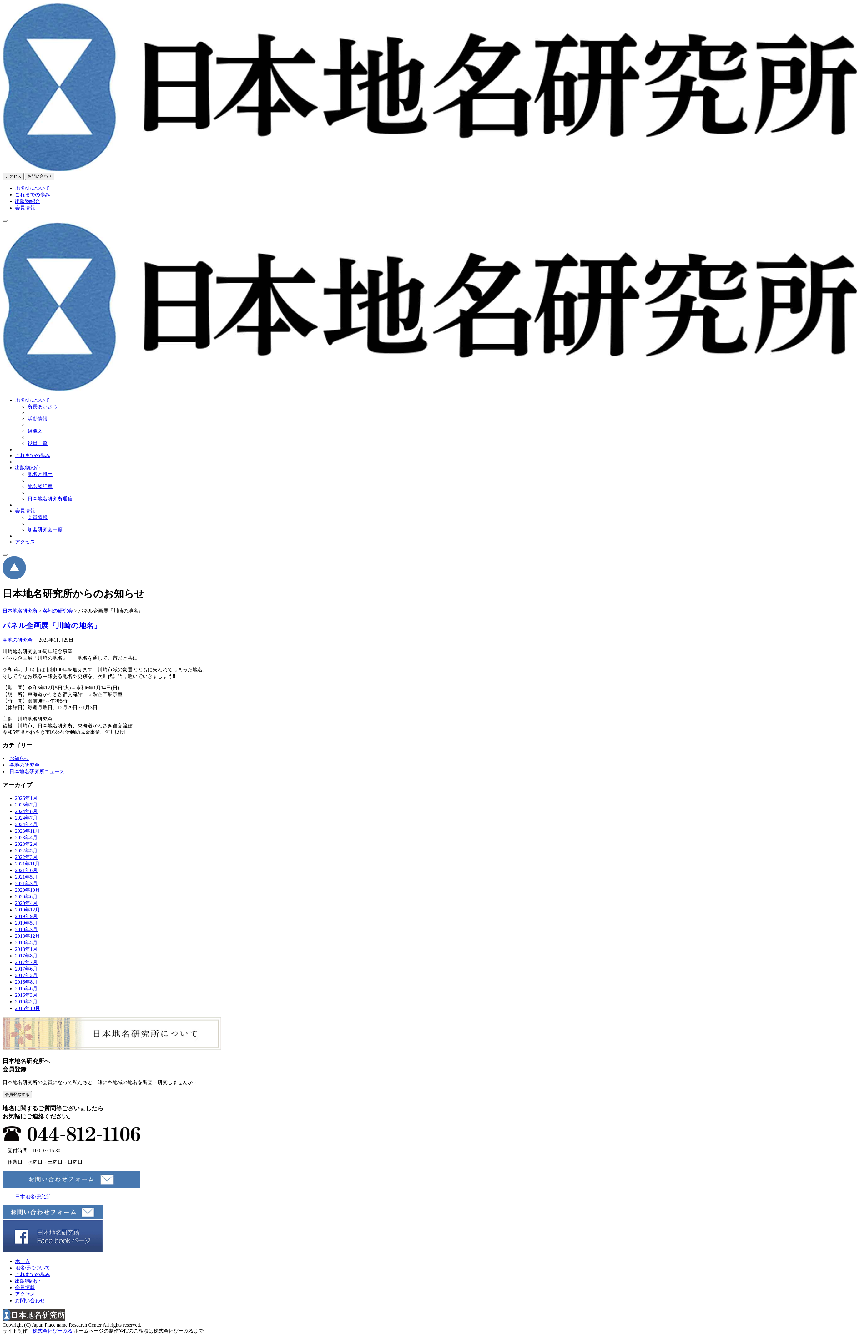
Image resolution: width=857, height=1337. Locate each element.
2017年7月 (26, 962)
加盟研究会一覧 (45, 529)
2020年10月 (27, 890)
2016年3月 (26, 995)
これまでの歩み (32, 194)
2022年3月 (26, 857)
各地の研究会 (18, 640)
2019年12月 (27, 909)
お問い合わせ (40, 176)
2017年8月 (26, 955)
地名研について (32, 188)
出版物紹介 (27, 201)
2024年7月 (26, 817)
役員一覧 (38, 443)
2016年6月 (26, 988)
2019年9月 (26, 916)
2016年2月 (26, 1001)
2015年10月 (27, 1008)
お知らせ (19, 758)
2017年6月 (26, 968)
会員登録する (17, 1094)
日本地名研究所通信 (50, 498)
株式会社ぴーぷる (53, 1331)
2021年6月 (26, 870)
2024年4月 (26, 824)
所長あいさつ (43, 406)
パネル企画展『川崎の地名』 (52, 626)
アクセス (13, 176)
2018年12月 (27, 936)
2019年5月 (26, 923)
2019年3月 (26, 929)
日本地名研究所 (32, 1196)
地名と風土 (40, 474)
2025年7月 (26, 804)
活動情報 (38, 418)
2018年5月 (26, 942)
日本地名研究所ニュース (36, 771)
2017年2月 (26, 975)
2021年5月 (26, 877)
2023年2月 (26, 844)
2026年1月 (26, 798)
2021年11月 (27, 863)
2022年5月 (26, 850)
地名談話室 (40, 486)
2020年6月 (26, 896)
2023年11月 (27, 831)
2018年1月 (26, 949)
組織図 (35, 431)
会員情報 (25, 207)
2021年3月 (26, 883)
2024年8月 (26, 811)
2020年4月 (26, 903)
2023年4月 (26, 837)
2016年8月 (26, 982)
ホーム (22, 1261)
